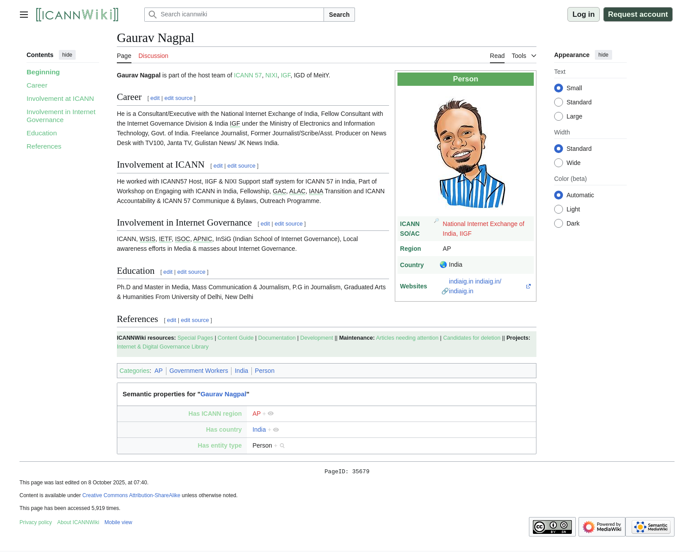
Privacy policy (35, 524)
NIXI (271, 75)
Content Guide (236, 338)
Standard (579, 102)
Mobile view (118, 524)
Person (264, 370)
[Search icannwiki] (234, 15)
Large (574, 116)
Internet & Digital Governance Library (162, 347)
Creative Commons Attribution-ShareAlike (131, 497)
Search (339, 14)
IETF (165, 238)
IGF (285, 75)
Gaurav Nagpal (223, 394)
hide (67, 55)
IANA (316, 191)
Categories (135, 370)
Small (574, 88)
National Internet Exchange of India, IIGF (483, 228)
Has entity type (220, 445)
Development (316, 338)
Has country (224, 429)
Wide (574, 162)
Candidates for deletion (472, 338)
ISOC (182, 238)
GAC (279, 191)
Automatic (580, 195)
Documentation (277, 338)
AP (158, 370)
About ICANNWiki (78, 524)
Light (573, 209)
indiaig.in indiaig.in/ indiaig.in (475, 286)
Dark (573, 223)
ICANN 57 (248, 75)
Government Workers (199, 370)
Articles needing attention (407, 338)
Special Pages (195, 338)
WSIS (147, 238)
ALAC (297, 191)
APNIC (202, 238)
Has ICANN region (215, 413)
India (241, 370)
